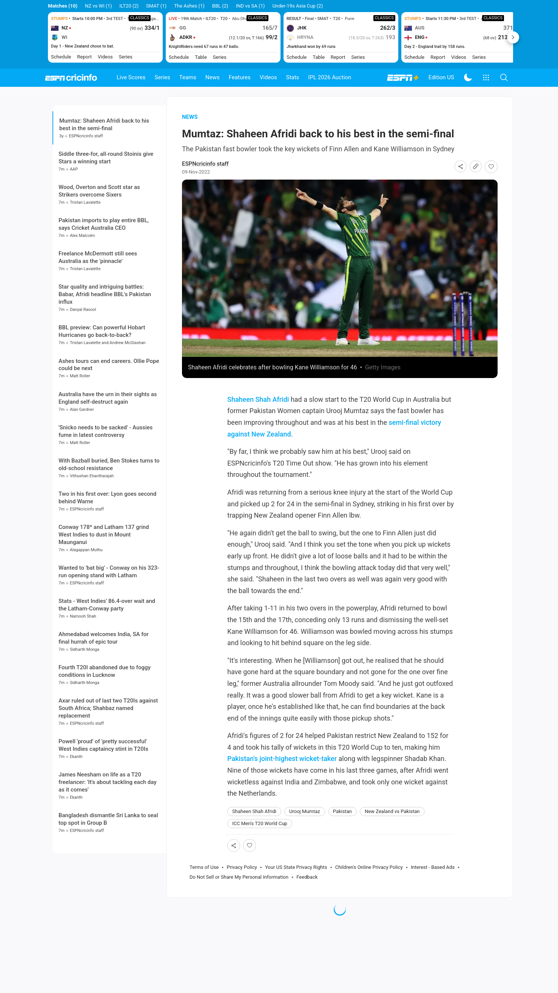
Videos (268, 77)
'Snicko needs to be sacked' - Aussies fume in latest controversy (106, 484)
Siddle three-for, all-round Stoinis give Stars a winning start (106, 210)
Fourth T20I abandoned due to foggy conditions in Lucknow (105, 724)
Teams (187, 77)
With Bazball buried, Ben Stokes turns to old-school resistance (109, 517)
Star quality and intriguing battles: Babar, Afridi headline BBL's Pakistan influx (105, 347)
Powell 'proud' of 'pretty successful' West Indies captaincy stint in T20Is (103, 798)
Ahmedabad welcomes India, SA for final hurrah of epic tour (103, 691)
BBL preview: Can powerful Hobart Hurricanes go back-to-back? (102, 384)
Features (240, 77)
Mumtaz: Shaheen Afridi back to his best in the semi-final (104, 136)
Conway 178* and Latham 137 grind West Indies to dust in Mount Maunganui (104, 587)
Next (513, 37)
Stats (292, 77)
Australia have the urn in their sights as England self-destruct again (108, 451)
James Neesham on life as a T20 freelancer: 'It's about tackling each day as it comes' (108, 835)
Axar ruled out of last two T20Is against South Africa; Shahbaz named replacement (108, 761)
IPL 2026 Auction (329, 77)
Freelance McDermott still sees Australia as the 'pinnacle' (98, 310)
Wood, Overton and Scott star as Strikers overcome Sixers (99, 244)
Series (162, 77)
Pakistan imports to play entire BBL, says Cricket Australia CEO (104, 277)
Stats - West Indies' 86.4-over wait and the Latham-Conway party (107, 657)
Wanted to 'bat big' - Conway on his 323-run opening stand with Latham (109, 624)
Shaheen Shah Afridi (258, 411)
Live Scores (131, 77)
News (212, 77)
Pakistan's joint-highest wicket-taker (282, 771)
